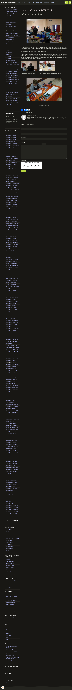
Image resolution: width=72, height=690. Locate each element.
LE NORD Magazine (9, 106)
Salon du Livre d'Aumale (10, 383)
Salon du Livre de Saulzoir (11, 213)
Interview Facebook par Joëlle (12, 177)
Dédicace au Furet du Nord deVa (12, 349)
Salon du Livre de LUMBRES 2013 (12, 406)
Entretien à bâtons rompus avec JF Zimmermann (12, 661)
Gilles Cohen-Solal (9, 550)
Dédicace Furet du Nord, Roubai (12, 271)
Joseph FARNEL (9, 529)
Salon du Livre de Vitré (10, 465)
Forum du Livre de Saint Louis (11, 252)
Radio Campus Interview (10, 41)
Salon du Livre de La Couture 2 (12, 185)
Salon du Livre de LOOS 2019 (11, 210)
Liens (7, 637)
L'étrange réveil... (9, 569)
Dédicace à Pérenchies (10, 318)
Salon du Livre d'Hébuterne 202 (12, 227)
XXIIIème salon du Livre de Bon (12, 513)
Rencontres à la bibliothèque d (12, 393)
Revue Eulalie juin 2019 (10, 60)
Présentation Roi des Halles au (12, 267)
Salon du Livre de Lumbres (11, 484)
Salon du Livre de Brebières (11, 143)
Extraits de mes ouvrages (11, 522)
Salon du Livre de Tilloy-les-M (11, 238)
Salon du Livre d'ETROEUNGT (11, 444)
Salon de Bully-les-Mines (11, 141)
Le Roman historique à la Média (12, 511)
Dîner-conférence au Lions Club (12, 353)
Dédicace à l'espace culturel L (11, 345)
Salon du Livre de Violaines (11, 164)
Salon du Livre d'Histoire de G (11, 305)
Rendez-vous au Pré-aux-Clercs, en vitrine (12, 647)
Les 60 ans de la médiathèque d (12, 191)
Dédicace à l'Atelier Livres (11, 179)
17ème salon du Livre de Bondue (12, 347)
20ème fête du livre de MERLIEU (12, 459)
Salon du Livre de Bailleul (11, 450)
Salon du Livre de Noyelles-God (12, 204)
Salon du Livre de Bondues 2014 (12, 391)
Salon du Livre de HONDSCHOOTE (12, 217)
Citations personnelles (10, 617)
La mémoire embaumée (10, 606)
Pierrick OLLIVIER (9, 540)
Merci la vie (8, 559)
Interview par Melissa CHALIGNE (12, 427)
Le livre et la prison (9, 492)
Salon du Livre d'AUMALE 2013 (12, 412)
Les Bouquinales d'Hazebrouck (12, 467)
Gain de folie (8, 598)
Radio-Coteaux (9, 52)
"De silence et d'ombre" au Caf (12, 438)
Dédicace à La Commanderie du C (12, 219)
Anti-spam (23, 160)
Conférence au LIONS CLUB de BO (12, 356)
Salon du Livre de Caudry (11, 152)
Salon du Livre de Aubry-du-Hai (12, 194)
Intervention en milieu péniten (12, 385)
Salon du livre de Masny (10, 215)
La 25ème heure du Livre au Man (12, 223)
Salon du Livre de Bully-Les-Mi (12, 175)
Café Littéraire (8, 501)
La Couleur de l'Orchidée (10, 602)
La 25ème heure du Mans (11, 448)
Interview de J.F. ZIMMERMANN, (12, 92)
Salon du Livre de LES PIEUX (11, 274)
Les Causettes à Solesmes (11, 156)
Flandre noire (8, 608)
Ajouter (23, 171)
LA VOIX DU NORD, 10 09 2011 (12, 98)
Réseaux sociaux (9, 24)
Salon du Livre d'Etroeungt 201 (12, 366)
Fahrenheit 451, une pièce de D (12, 429)
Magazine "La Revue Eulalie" (11, 71)
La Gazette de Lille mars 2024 (12, 35)
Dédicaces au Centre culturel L (12, 364)
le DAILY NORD (8, 56)
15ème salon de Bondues (11, 423)
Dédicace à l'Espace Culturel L (12, 263)
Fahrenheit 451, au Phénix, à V (12, 433)
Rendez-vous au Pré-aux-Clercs (12, 22)
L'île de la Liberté (9, 17)
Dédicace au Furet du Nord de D (12, 236)
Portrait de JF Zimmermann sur (12, 88)
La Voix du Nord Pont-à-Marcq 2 (12, 33)
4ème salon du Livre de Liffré (11, 457)
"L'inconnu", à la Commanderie (12, 158)
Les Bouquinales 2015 (10, 343)
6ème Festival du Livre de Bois (12, 509)
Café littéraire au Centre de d (11, 379)
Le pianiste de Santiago (10, 574)
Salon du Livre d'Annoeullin (11, 408)
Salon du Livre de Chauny (11, 248)
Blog (22, 2)
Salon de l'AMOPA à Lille (10, 255)
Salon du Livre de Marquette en (12, 166)
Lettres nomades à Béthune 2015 (12, 337)
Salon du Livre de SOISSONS (11, 280)
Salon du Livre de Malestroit (11, 454)
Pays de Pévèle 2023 (10, 39)
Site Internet (23, 137)
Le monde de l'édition (10, 655)
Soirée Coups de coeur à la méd (12, 278)
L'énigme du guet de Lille (11, 649)
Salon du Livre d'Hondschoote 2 (12, 288)
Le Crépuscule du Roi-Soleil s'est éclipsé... (12, 652)
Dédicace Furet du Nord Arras (11, 181)
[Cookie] (2, 687)
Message (23, 142)
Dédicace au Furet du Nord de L (12, 341)
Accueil (19, 2)
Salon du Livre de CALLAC (11, 499)
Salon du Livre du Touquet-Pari (12, 370)
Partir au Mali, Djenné (10, 668)
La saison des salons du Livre (11, 580)
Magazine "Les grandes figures (12, 75)
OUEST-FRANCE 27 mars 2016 (12, 85)
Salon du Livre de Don (10, 436)
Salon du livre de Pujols (10, 494)
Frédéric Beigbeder (9, 587)
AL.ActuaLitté (8, 58)
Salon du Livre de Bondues (11, 202)
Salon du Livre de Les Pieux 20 (12, 351)
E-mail (22, 132)
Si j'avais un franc (9, 594)
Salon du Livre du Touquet (11, 442)
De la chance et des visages (11, 596)
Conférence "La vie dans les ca (12, 206)
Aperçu (43, 143)
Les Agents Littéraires (10, 104)
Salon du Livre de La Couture (11, 133)
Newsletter (46, 2)
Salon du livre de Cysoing (11, 137)
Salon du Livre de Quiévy (10, 160)
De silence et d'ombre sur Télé (12, 102)
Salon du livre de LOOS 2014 (11, 368)
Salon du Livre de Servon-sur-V (12, 461)
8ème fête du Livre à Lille (11, 402)
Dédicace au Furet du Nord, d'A (12, 265)
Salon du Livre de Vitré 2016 (11, 309)
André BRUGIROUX (9, 533)
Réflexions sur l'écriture (10, 619)
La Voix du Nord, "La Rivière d (11, 94)
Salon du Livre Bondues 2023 (11, 198)
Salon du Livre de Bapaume (11, 261)
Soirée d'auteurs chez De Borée (12, 259)
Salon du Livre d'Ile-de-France (12, 475)
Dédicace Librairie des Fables (11, 515)
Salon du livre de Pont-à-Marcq (12, 154)
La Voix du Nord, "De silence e (11, 100)
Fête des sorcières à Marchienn (12, 225)
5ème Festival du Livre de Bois (12, 463)
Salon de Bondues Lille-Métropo (12, 469)
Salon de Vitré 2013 (10, 421)
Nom (22, 127)
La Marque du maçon (10, 604)
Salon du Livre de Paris (10, 311)
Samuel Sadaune (9, 548)
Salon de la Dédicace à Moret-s (12, 307)
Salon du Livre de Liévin (10, 170)
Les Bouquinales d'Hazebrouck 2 (12, 234)
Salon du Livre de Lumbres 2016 (12, 303)
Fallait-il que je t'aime (10, 565)
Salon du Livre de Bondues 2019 (12, 269)
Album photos (27, 2)
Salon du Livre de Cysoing (11, 139)
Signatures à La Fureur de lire (11, 162)
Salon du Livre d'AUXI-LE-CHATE (12, 417)
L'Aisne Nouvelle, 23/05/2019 (11, 62)
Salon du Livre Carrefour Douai (12, 387)
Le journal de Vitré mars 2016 (11, 83)
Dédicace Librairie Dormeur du (12, 282)
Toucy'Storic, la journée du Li (11, 229)
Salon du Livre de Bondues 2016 (12, 313)
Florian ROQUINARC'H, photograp (12, 538)
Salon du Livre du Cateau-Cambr (12, 145)
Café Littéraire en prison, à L (11, 377)
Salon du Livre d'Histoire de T (11, 299)
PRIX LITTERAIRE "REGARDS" (11, 471)
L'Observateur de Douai (10, 43)
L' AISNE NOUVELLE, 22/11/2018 (12, 64)
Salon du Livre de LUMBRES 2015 (12, 328)
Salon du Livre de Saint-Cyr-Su (12, 339)
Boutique (52, 2)
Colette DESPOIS (9, 544)
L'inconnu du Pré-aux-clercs (11, 9)
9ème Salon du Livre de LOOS (12, 480)
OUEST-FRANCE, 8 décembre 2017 (13, 77)
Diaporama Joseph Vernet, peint (12, 45)
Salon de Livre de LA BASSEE (11, 488)
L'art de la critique (9, 585)
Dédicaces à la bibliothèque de (12, 320)
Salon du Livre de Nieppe (11, 381)
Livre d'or (41, 2)
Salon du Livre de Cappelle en (11, 149)
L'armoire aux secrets (10, 567)
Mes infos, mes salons (30, 7)
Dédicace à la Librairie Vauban (12, 173)
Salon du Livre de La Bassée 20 (12, 452)
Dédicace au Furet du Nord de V (12, 292)
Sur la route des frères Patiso (11, 600)
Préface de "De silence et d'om (12, 446)
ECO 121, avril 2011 (9, 109)
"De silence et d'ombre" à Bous (12, 425)
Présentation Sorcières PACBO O (12, 189)
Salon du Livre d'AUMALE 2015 (12, 332)
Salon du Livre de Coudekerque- (12, 389)
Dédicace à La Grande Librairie (12, 297)
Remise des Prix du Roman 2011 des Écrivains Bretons (12, 658)
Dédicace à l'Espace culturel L (11, 295)
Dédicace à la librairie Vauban (11, 250)
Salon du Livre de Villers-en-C (11, 147)
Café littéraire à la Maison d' (11, 440)
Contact (32, 2)
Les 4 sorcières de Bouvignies (12, 13)
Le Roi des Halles (9, 20)
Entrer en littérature (10, 582)
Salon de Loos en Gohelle (11, 135)
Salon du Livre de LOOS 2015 (11, 324)
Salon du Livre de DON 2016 (11, 316)
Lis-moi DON (8, 473)
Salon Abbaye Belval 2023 (11, 187)
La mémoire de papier (10, 563)
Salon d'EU (8, 414)
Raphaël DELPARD (9, 536)
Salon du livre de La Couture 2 (12, 196)
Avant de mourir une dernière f (12, 11)
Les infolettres (8, 675)
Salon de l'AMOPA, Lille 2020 (11, 231)
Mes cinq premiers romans (11, 26)
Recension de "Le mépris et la (12, 81)
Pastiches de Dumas (10, 37)
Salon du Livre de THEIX (10, 478)
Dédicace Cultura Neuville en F (12, 242)
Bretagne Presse (9, 50)
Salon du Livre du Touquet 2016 (12, 301)
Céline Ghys (8, 531)
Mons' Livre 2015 (9, 326)
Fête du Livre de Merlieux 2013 (12, 410)
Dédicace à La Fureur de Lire (11, 200)
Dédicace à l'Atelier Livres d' (11, 221)
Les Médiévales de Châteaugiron (12, 404)
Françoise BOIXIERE (10, 546)
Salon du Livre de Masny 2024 (12, 244)
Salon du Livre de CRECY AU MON (12, 335)
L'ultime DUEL (8, 15)
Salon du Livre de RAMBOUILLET (12, 497)
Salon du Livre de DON (10, 400)
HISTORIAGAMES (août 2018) (12, 69)
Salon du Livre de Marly (10, 257)
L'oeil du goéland (9, 571)
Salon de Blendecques (10, 486)
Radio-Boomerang (9, 503)
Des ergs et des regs (10, 561)
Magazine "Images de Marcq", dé (12, 79)
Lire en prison (8, 375)
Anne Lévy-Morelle (9, 542)
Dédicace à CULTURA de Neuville (12, 286)
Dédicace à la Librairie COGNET (12, 240)
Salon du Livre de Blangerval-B (12, 507)
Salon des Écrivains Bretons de (12, 482)
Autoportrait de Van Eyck (11, 610)
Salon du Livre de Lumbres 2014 (12, 372)
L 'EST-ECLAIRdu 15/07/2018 (11, 67)
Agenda (37, 2)
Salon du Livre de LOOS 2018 (11, 276)
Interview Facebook (9, 48)
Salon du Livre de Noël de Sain (12, 208)
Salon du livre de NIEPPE (10, 490)
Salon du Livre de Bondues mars (12, 183)
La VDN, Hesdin (9, 54)
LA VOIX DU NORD (9, 90)
